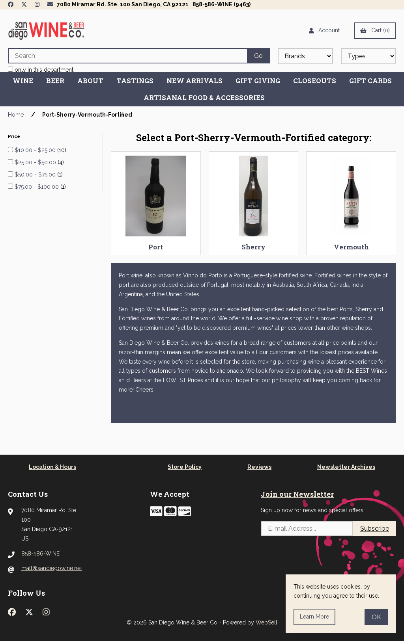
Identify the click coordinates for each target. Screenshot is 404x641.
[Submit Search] (258, 55)
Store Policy (185, 467)
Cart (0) (375, 30)
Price (14, 136)
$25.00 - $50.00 (36, 162)
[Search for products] (127, 55)
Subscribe (374, 528)
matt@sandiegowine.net (51, 568)
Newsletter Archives (346, 467)
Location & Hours (52, 467)
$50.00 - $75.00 (36, 174)
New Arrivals (194, 80)
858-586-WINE (40, 553)
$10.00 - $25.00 (36, 150)
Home (16, 114)
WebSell (266, 622)
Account (324, 30)
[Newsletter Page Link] (50, 4)
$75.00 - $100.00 (37, 187)
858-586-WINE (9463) (222, 4)
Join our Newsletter (297, 494)
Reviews (259, 467)
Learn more (314, 616)
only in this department (40, 70)
